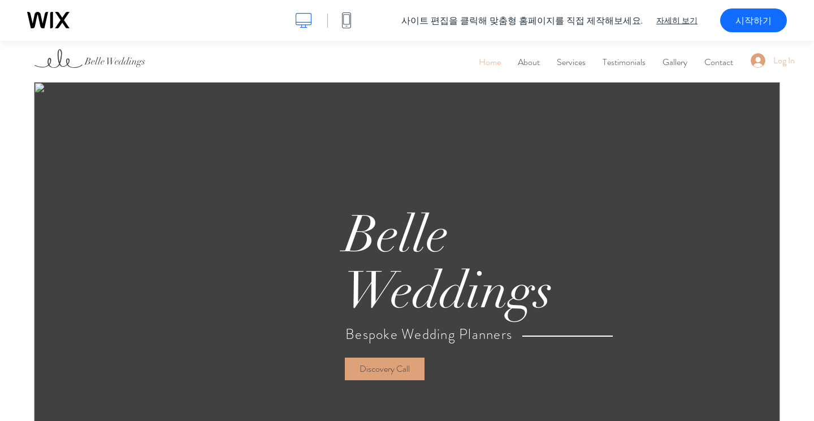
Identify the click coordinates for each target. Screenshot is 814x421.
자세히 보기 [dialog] (677, 20)
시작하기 (753, 20)
